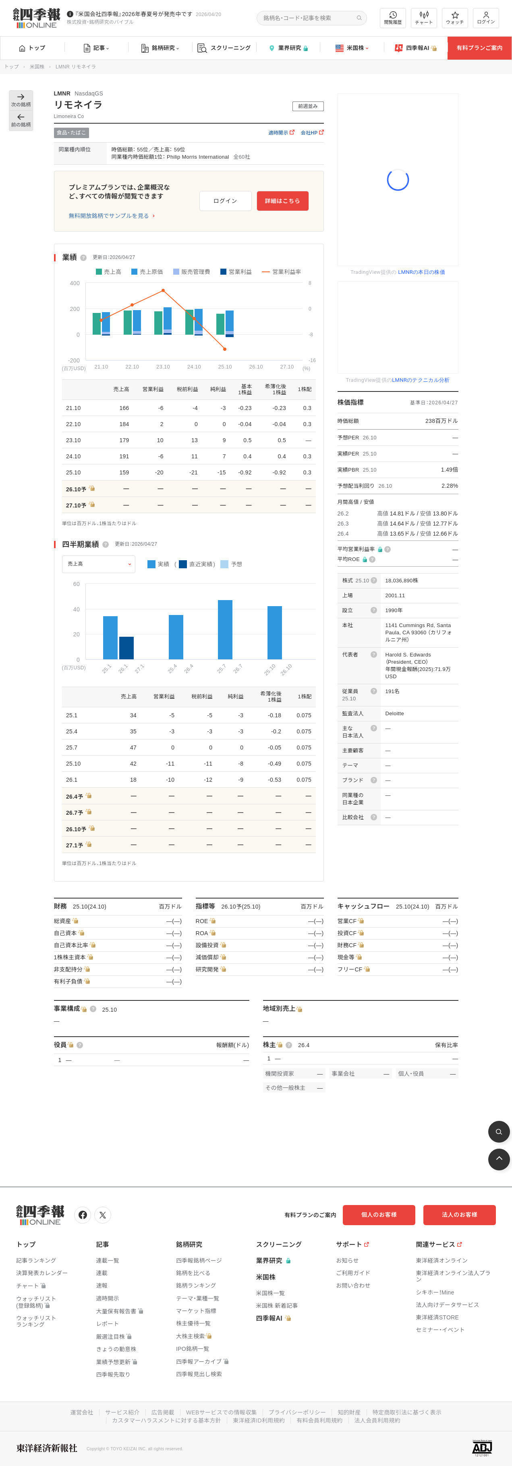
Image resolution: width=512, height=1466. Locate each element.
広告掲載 (162, 1412)
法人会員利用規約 (377, 1420)
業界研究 (288, 48)
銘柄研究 (160, 48)
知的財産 (349, 1412)
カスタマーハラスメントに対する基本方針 (166, 1420)
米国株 (352, 48)
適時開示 (281, 133)
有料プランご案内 (479, 48)
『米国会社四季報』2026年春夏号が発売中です (134, 14)
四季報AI (416, 48)
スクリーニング (224, 48)
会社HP (312, 133)
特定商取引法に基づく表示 (407, 1412)
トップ (32, 48)
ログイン (486, 18)
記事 (96, 48)
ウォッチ (455, 18)
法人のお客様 (459, 1214)
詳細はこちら (282, 201)
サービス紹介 (122, 1412)
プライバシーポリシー (297, 1412)
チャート (424, 18)
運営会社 (81, 1412)
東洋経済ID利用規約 (259, 1420)
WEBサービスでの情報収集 (221, 1412)
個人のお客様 (379, 1214)
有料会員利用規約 (319, 1420)
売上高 (75, 564)
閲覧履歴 (393, 18)
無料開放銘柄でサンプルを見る (109, 216)
